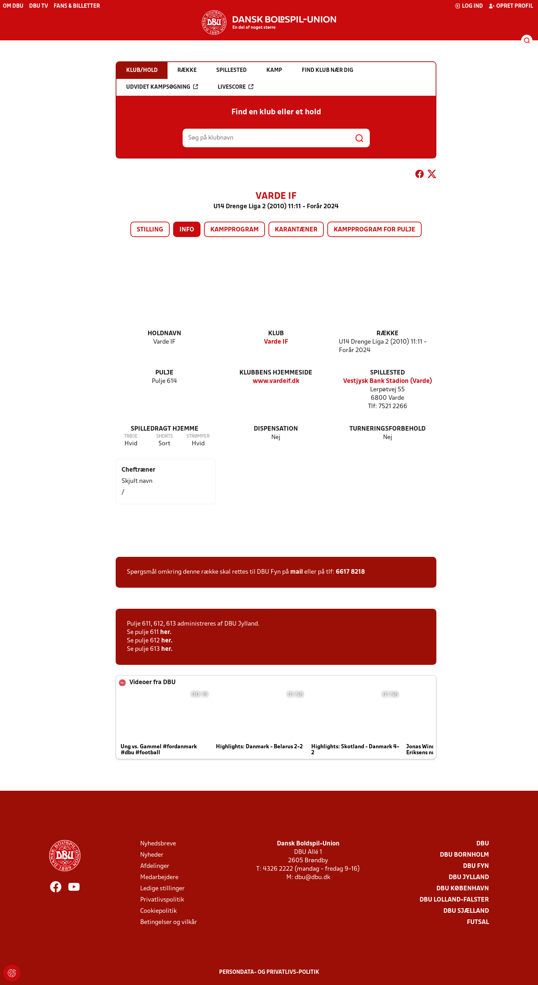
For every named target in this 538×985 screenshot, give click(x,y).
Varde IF (276, 342)
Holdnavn (164, 334)
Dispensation (276, 429)
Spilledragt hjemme (164, 429)
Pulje (164, 373)
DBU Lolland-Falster (454, 900)
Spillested (387, 373)
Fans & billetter (77, 6)
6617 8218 (350, 572)
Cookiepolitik (158, 911)
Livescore (235, 87)
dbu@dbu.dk (312, 878)
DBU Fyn (476, 866)
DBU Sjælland (466, 911)
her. (165, 632)
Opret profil (511, 6)
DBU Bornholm (464, 855)
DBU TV (38, 6)
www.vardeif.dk (276, 381)
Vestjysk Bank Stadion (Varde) (387, 381)
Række (387, 334)
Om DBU (13, 6)
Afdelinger (154, 866)
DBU (482, 844)
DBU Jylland (469, 878)
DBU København (462, 889)
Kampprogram (234, 230)
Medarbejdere (159, 878)
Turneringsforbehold (387, 429)
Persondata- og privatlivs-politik (269, 972)
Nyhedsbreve (158, 844)
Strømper (198, 436)
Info (186, 230)
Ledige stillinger (162, 889)
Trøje (131, 436)
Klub (276, 334)
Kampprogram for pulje (374, 230)
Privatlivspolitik (162, 900)
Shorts (164, 436)
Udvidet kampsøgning (162, 87)
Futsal (478, 922)
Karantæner (296, 230)
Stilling (150, 230)
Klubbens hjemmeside (275, 373)
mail (296, 572)
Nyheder (151, 855)
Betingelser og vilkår (168, 922)
